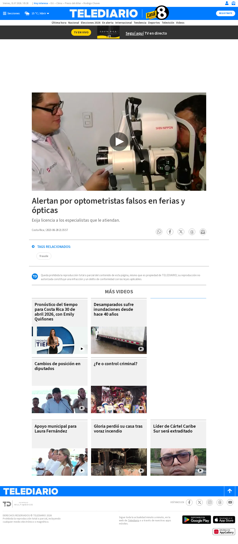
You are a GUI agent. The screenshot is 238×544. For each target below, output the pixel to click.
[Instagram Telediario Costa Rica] (209, 502)
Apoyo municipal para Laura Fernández (55, 428)
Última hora (59, 23)
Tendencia (140, 23)
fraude (44, 256)
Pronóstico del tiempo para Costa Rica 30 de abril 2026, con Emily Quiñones (56, 311)
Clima (59, 3)
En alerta (107, 23)
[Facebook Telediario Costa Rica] (189, 502)
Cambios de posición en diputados (58, 366)
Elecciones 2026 (90, 23)
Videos (180, 23)
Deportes (154, 23)
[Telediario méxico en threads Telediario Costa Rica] (220, 502)
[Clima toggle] (35, 13)
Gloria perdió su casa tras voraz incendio (118, 428)
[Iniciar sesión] (227, 3)
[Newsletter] (233, 4)
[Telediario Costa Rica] (119, 13)
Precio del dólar (73, 3)
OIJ (52, 3)
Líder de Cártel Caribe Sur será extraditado (174, 428)
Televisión (168, 23)
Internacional (123, 23)
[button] (159, 232)
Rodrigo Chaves (91, 3)
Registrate (225, 13)
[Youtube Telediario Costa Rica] (230, 502)
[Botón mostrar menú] (12, 13)
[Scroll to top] (229, 491)
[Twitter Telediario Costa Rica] (199, 502)
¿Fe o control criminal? (115, 363)
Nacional (73, 23)
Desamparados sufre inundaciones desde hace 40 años (114, 309)
